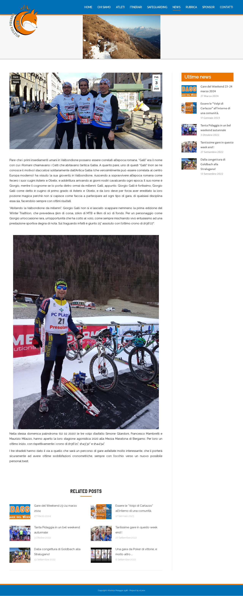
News (16, 82)
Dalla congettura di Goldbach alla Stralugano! (57, 551)
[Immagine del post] (19, 511)
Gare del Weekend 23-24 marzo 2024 (55, 508)
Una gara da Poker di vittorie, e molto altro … (136, 551)
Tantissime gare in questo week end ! (136, 530)
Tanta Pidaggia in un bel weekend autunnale (57, 530)
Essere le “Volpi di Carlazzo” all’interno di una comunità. (134, 508)
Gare (15, 77)
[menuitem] (88, 7)
